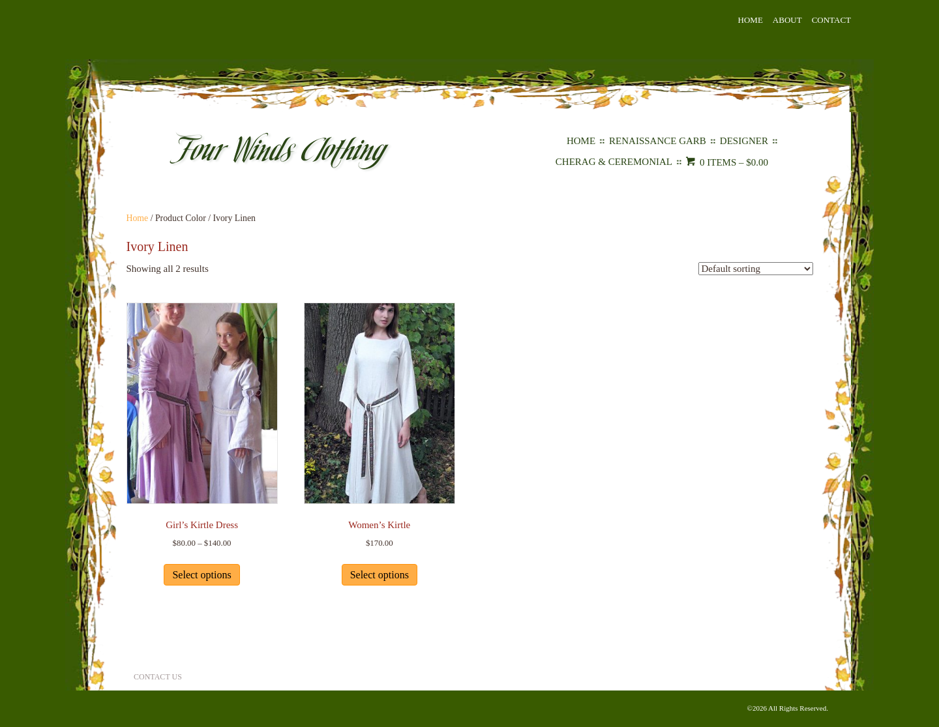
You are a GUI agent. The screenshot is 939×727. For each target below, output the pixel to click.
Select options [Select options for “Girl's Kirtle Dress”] (201, 574)
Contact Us (158, 676)
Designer (744, 141)
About (787, 20)
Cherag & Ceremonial (614, 161)
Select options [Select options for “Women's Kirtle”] (379, 574)
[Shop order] (755, 268)
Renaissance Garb (657, 141)
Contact (831, 20)
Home (750, 20)
